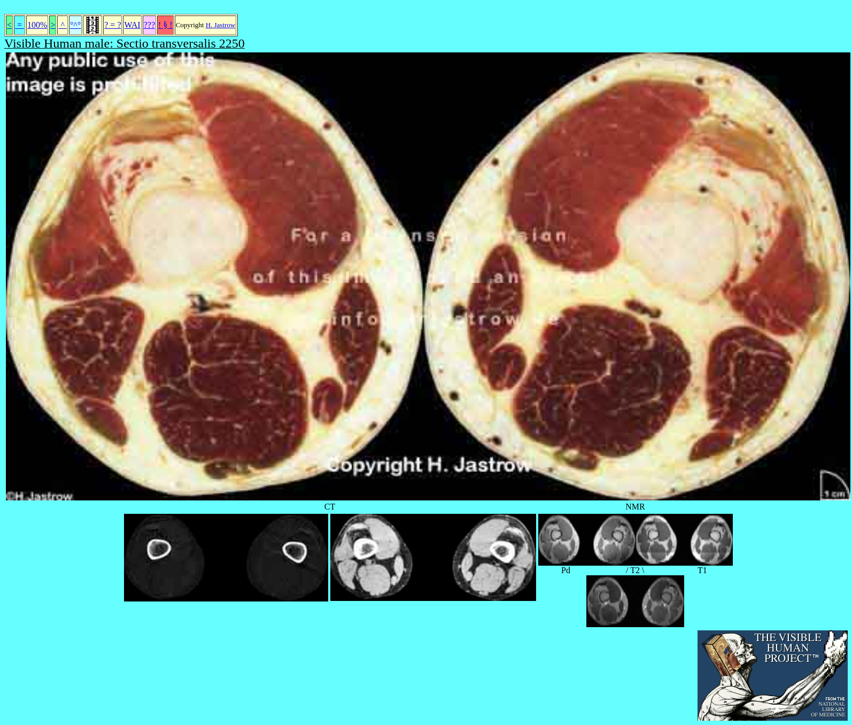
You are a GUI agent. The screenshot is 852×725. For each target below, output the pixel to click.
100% (37, 24)
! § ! (165, 24)
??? (149, 24)
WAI (132, 24)
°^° (75, 24)
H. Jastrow (221, 25)
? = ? (112, 24)
